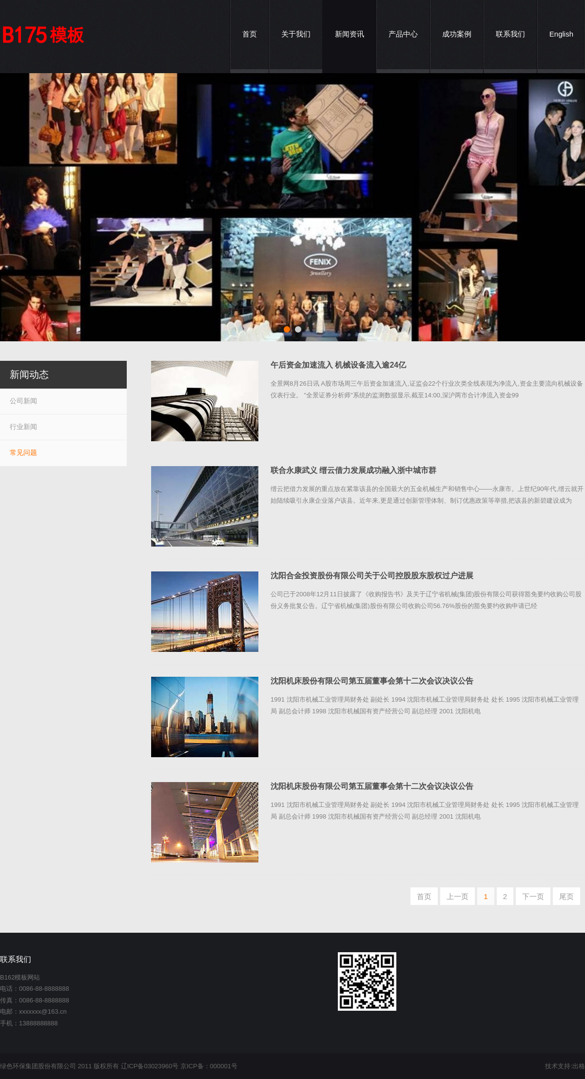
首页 (424, 896)
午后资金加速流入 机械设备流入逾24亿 (338, 365)
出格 (578, 1066)
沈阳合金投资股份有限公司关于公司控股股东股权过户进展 (372, 575)
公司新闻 (23, 401)
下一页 (533, 896)
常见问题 (23, 452)
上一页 (457, 896)
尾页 (566, 896)
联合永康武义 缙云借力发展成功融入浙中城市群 (353, 470)
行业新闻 (23, 427)
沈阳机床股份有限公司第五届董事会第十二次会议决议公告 (372, 681)
